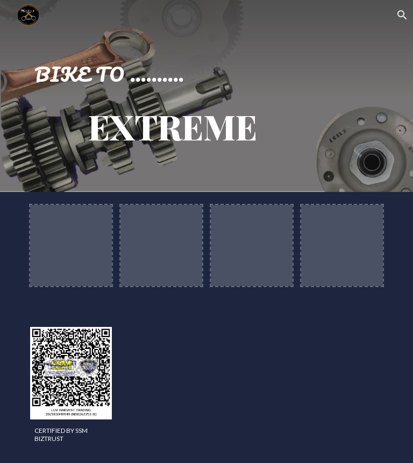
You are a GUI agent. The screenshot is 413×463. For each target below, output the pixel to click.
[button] (400, 15)
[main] (161, 96)
